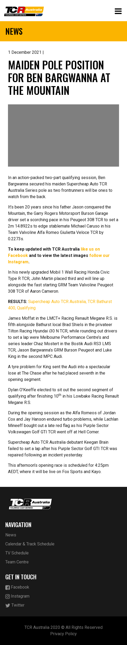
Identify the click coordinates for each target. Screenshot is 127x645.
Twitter (14, 605)
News (10, 534)
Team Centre (17, 561)
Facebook (17, 587)
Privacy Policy (63, 633)
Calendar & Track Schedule (29, 543)
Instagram (17, 596)
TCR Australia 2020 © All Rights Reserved (63, 627)
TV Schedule (17, 552)
